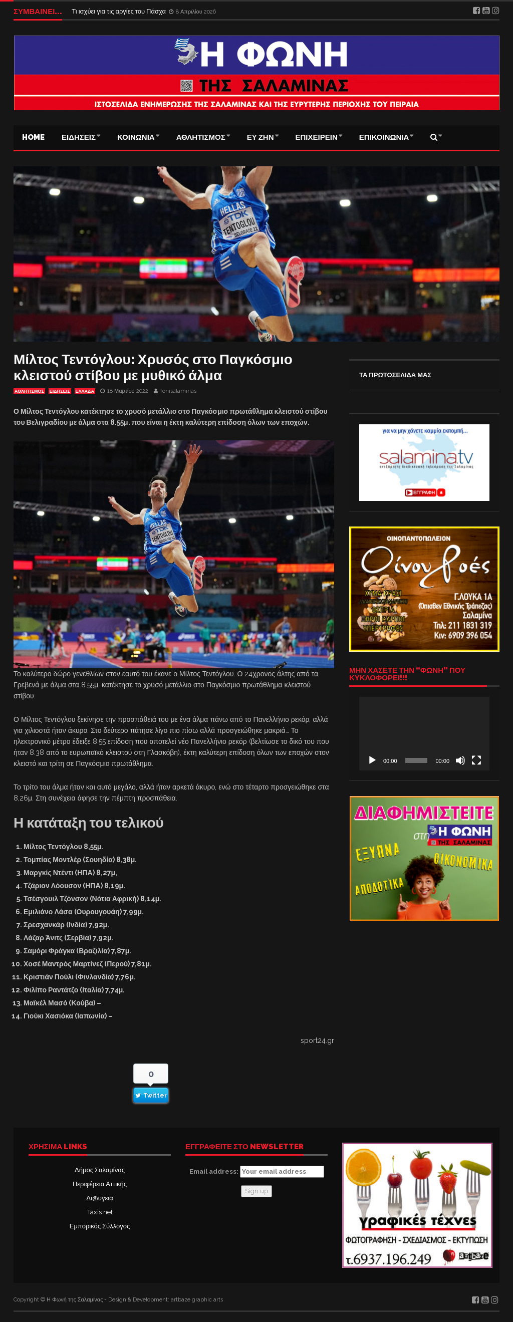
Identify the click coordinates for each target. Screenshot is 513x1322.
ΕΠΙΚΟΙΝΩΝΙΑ (384, 137)
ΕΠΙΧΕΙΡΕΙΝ (317, 137)
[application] (424, 733)
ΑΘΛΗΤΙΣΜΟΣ (200, 137)
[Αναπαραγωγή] (372, 760)
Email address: (256, 1172)
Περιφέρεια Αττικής (100, 1184)
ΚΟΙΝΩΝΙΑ (136, 137)
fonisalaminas (178, 391)
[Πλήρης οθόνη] (476, 760)
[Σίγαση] (460, 760)
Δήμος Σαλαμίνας (100, 1170)
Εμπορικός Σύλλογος (100, 1226)
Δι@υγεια (99, 1198)
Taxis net (100, 1212)
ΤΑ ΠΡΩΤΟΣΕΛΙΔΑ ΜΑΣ (395, 375)
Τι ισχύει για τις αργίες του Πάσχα (119, 11)
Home (33, 137)
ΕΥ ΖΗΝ (260, 137)
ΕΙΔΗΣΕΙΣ (79, 137)
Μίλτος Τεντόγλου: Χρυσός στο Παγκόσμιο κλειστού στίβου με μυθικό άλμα (153, 367)
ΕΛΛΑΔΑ (85, 391)
